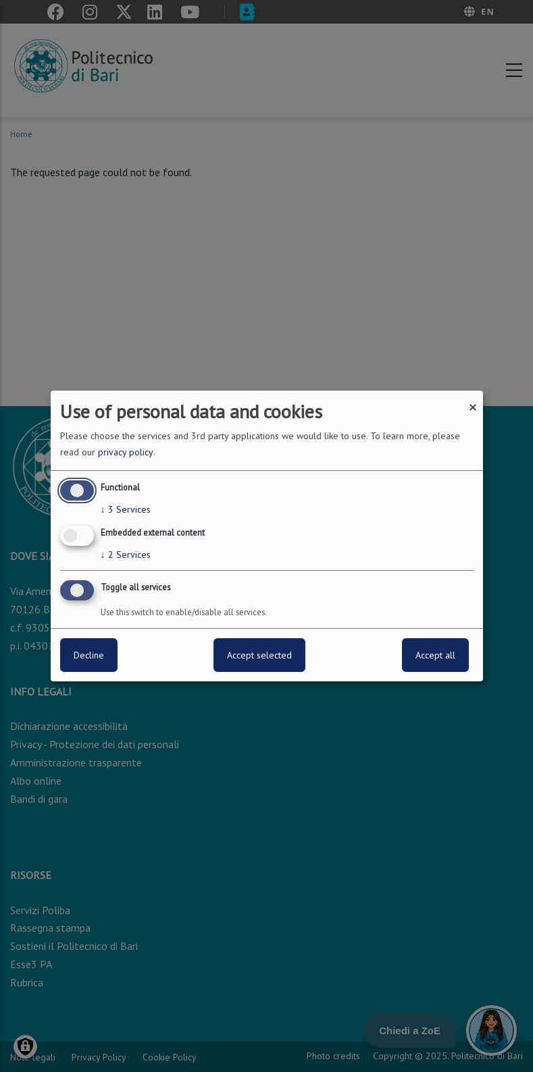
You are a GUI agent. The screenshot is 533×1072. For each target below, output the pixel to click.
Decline (89, 655)
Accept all (435, 655)
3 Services (126, 509)
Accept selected (259, 655)
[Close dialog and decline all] (473, 399)
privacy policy (125, 452)
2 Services (126, 554)
